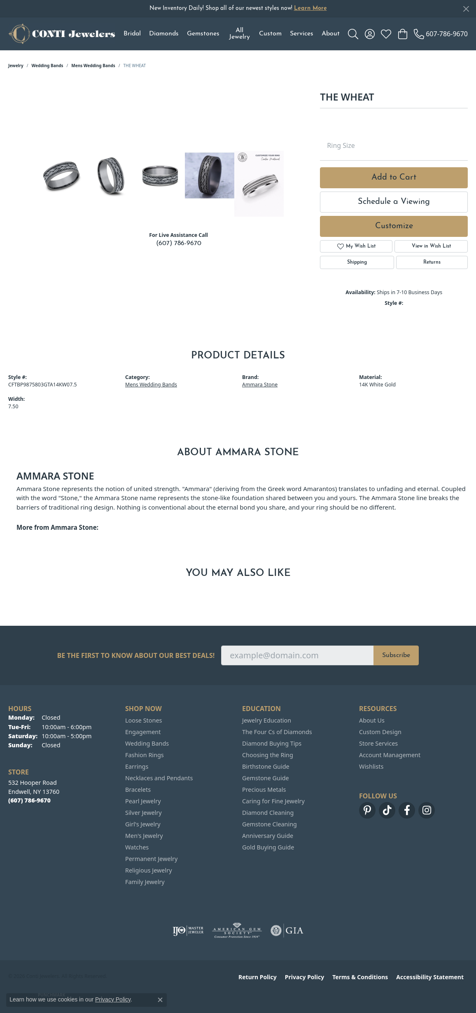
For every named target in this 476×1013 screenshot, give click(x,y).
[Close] (466, 9)
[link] (441, 34)
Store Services (378, 743)
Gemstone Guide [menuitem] (265, 778)
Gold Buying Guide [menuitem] (268, 847)
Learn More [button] (310, 8)
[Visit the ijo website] (188, 930)
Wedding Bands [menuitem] (147, 743)
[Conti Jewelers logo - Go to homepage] (61, 33)
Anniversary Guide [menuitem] (267, 836)
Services (301, 33)
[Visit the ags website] (237, 930)
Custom (270, 33)
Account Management (389, 755)
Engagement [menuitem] (143, 732)
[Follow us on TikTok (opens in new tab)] (387, 810)
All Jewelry (239, 33)
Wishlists (371, 766)
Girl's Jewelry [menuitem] (142, 824)
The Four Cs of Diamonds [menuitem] (277, 732)
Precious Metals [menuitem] (264, 789)
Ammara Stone (260, 384)
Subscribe (396, 655)
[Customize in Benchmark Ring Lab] (259, 184)
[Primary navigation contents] (231, 33)
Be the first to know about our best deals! (136, 656)
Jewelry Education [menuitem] (266, 720)
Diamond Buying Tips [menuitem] (271, 743)
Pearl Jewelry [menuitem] (143, 801)
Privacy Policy (304, 977)
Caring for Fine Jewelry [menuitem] (273, 801)
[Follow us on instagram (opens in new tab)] (426, 810)
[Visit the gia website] (287, 930)
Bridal (132, 33)
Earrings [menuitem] (136, 766)
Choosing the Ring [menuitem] (267, 755)
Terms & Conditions (360, 977)
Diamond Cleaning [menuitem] (268, 812)
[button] (353, 34)
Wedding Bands (47, 65)
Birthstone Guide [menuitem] (265, 766)
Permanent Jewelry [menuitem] (151, 859)
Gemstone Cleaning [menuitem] (269, 824)
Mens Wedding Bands (93, 65)
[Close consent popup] (160, 999)
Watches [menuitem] (137, 847)
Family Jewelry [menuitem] (145, 882)
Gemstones (203, 33)
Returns (432, 262)
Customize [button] (394, 226)
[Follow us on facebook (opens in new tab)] (407, 810)
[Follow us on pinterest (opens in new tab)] (367, 810)
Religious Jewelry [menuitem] (148, 870)
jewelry (15, 65)
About (331, 33)
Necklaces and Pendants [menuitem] (159, 778)
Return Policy (257, 977)
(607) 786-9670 (178, 243)
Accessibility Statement (430, 977)
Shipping (357, 262)
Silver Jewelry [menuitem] (143, 812)
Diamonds (164, 33)
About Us (372, 720)
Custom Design (380, 732)
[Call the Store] (29, 800)
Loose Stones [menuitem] (143, 720)
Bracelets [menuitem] (138, 789)
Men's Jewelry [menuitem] (144, 836)
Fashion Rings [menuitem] (144, 755)
